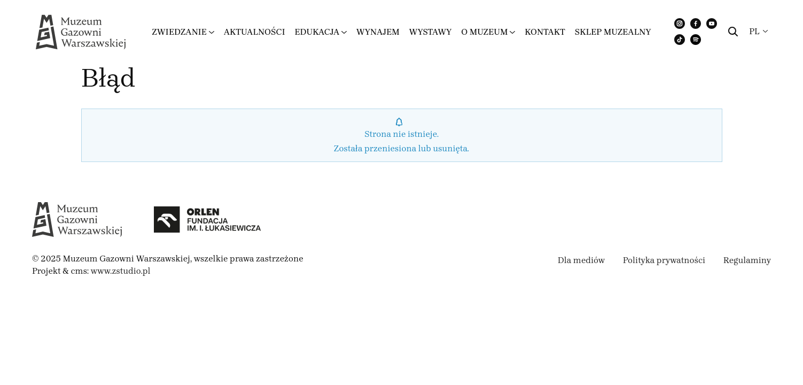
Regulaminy (747, 260)
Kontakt (545, 32)
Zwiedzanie (179, 32)
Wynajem (378, 32)
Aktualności (254, 32)
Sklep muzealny (613, 32)
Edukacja (316, 32)
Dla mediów (581, 260)
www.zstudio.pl (121, 271)
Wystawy (430, 32)
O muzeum (484, 32)
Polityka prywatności (664, 260)
